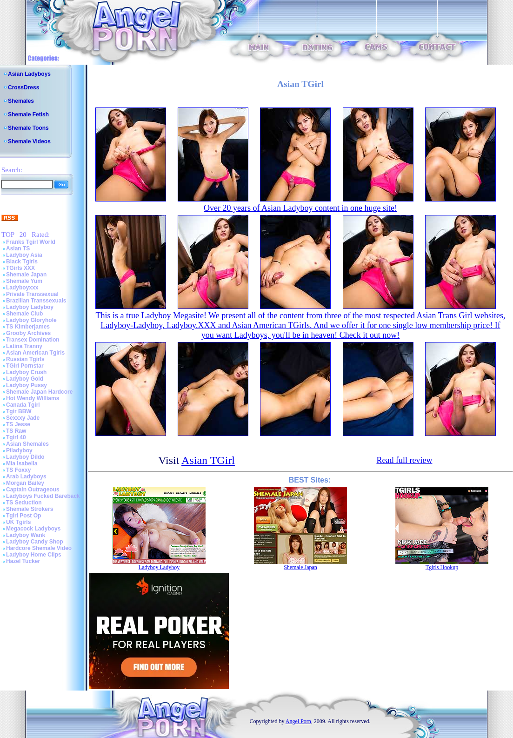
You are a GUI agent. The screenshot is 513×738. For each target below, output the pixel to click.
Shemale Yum (24, 281)
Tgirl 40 (16, 437)
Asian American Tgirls (35, 352)
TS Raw (16, 431)
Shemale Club (24, 313)
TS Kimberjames (28, 326)
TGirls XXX (20, 268)
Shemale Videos (29, 141)
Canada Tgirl (23, 405)
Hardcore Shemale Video (39, 548)
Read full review (404, 460)
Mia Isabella (21, 463)
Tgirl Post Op (23, 515)
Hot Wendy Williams (32, 398)
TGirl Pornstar (25, 365)
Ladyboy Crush (26, 372)
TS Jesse (18, 424)
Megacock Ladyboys (33, 528)
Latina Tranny (24, 346)
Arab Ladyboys (26, 476)
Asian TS (18, 248)
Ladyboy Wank (25, 535)
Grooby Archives (28, 333)
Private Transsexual (32, 294)
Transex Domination (33, 339)
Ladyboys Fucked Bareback (43, 496)
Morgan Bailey (25, 483)
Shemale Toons (28, 128)
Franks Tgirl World (30, 242)
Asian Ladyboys (29, 74)
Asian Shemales (27, 444)
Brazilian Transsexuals (36, 300)
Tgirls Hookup (442, 567)
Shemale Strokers (29, 509)
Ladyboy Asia (24, 255)
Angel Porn (298, 721)
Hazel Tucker (23, 561)
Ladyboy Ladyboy (29, 307)
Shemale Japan (26, 274)
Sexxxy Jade (23, 418)
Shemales (21, 101)
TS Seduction (24, 502)
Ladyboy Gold (24, 379)
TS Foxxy (18, 470)
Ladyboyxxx (22, 287)
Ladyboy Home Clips (33, 554)
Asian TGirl (208, 460)
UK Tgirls (18, 522)
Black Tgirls (22, 261)
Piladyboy (19, 450)
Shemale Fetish (28, 114)
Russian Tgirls (25, 359)
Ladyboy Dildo (25, 457)
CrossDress (23, 87)
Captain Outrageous (33, 489)
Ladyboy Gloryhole (31, 320)
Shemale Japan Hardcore (39, 392)
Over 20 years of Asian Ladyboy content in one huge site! (300, 208)
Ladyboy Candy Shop (34, 541)
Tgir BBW (19, 411)
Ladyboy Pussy (26, 385)
